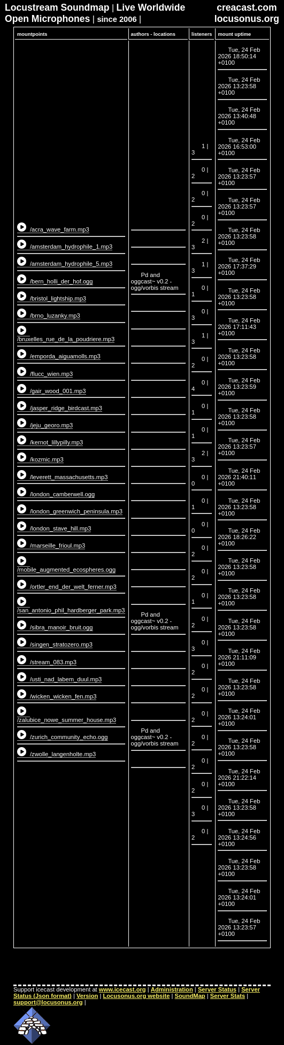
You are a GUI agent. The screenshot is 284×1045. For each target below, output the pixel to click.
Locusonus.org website (136, 996)
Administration (172, 989)
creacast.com (247, 7)
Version (87, 996)
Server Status (217, 989)
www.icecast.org (122, 989)
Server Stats (227, 996)
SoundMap (190, 996)
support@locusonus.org (48, 1002)
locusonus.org (246, 18)
